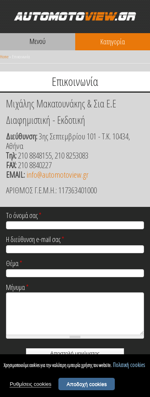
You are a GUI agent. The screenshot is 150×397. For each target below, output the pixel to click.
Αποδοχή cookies (86, 384)
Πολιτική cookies (129, 365)
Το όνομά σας (24, 216)
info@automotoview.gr (57, 174)
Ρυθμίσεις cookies (30, 384)
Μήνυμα (17, 288)
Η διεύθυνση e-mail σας (35, 240)
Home (4, 57)
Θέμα (14, 264)
